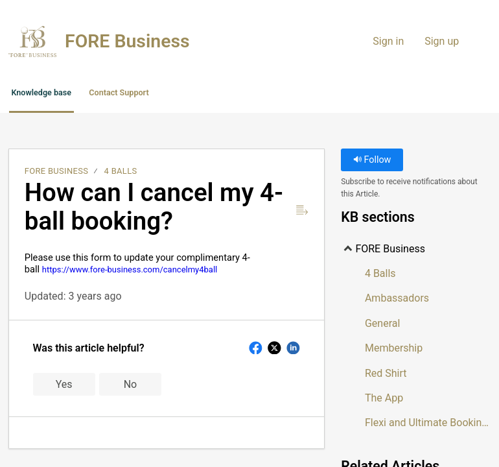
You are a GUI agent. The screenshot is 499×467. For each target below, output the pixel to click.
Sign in (388, 41)
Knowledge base (69, 94)
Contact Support (191, 94)
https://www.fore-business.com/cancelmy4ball (130, 273)
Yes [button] (64, 387)
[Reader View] (302, 214)
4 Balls (120, 175)
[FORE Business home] (32, 41)
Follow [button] (372, 163)
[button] (278, 95)
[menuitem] (475, 41)
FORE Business (56, 175)
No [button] (130, 387)
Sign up (441, 41)
